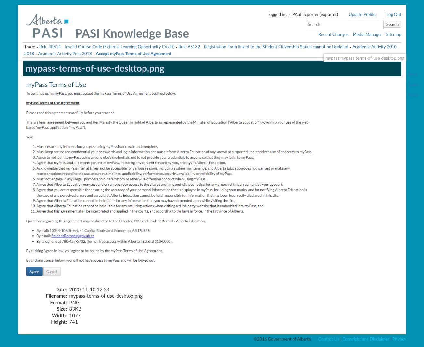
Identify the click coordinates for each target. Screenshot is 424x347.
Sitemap (393, 34)
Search (392, 24)
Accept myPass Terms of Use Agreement (133, 53)
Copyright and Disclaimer (366, 338)
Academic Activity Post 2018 (65, 53)
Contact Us (328, 338)
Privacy (399, 338)
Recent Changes (333, 34)
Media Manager (367, 34)
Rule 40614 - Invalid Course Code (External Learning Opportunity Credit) (106, 46)
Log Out (393, 14)
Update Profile (362, 14)
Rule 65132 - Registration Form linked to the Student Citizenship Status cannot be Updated (263, 46)
